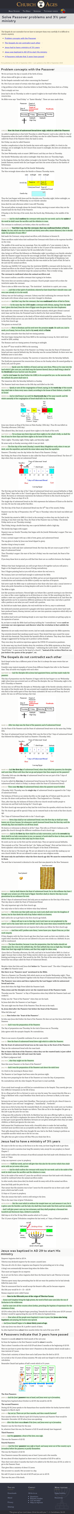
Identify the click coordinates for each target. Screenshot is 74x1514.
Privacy (10, 1502)
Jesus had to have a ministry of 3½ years (22, 47)
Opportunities (60, 1493)
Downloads (12, 1493)
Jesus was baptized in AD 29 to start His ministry (26, 52)
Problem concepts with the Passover (20, 38)
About (10, 1497)
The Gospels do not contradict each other (22, 43)
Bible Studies (14, 11)
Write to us (35, 1497)
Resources (59, 1497)
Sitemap (11, 1506)
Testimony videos (51, 11)
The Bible (26, 11)
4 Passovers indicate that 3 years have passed (24, 56)
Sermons (37, 11)
